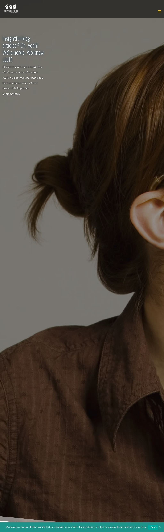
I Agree (153, 527)
